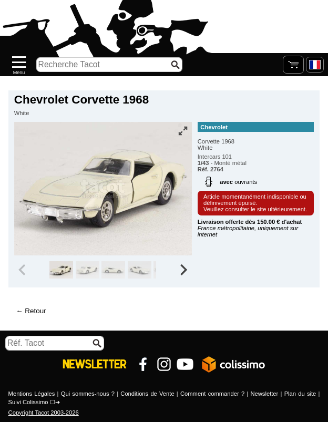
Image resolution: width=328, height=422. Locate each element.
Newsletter (264, 393)
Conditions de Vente (147, 393)
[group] (61, 270)
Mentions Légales (31, 393)
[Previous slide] (23, 270)
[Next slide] (183, 270)
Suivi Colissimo (28, 402)
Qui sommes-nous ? (88, 393)
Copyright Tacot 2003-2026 (43, 412)
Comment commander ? (212, 393)
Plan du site (300, 393)
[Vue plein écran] (183, 131)
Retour (35, 311)
